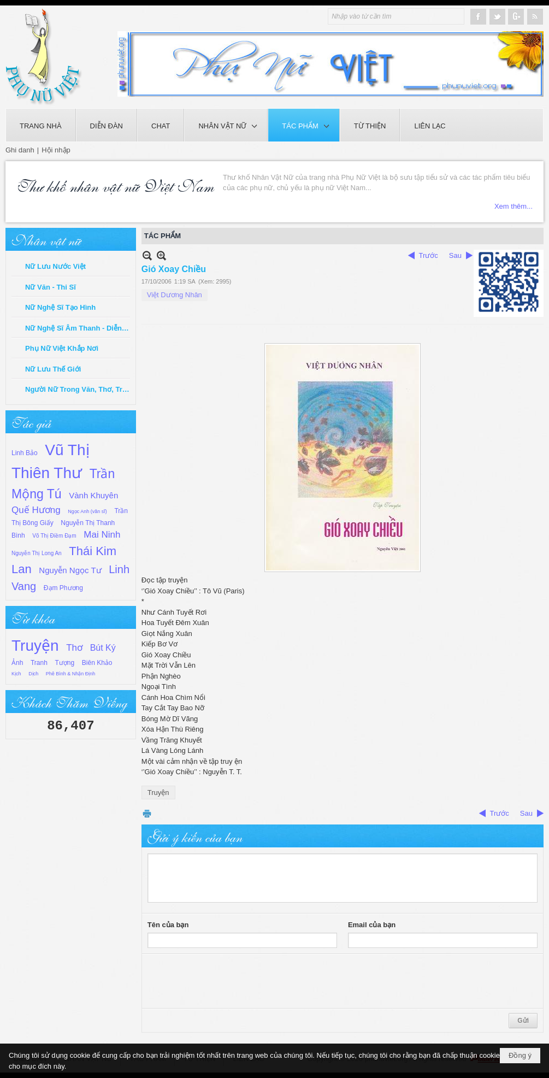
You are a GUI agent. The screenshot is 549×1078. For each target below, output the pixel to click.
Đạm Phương (63, 588)
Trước (428, 255)
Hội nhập (56, 150)
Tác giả (31, 422)
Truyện (35, 645)
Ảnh (17, 663)
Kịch (16, 673)
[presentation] (230, 981)
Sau (455, 255)
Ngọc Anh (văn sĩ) (87, 511)
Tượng (65, 663)
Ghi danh (19, 150)
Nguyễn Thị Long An (36, 553)
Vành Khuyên (93, 495)
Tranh (39, 663)
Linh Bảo (24, 453)
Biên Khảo (97, 663)
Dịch (33, 673)
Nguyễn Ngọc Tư (70, 570)
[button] (226, 125)
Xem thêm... (513, 177)
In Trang (146, 813)
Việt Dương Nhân (174, 295)
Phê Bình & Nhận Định (71, 673)
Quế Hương (36, 510)
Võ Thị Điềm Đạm (54, 536)
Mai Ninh (102, 534)
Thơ (74, 648)
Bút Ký (103, 647)
